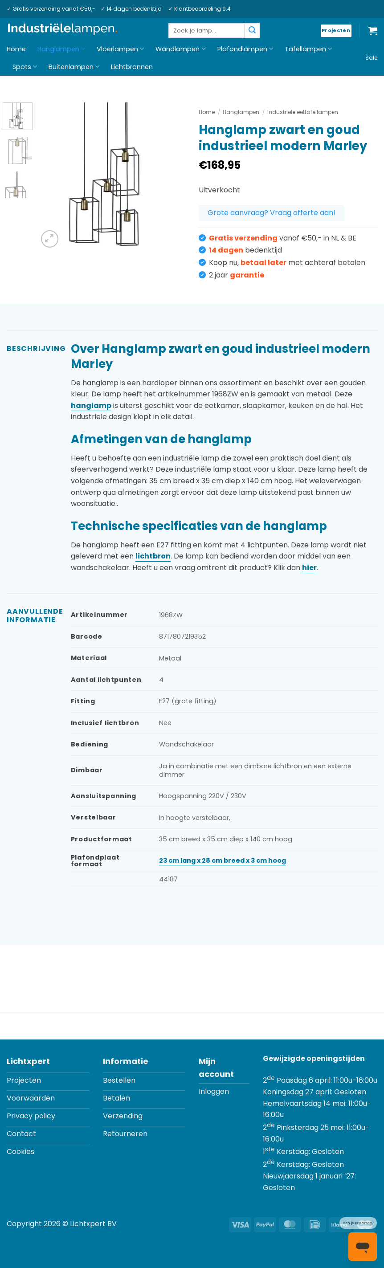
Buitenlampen (74, 66)
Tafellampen (308, 49)
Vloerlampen (120, 49)
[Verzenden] (252, 30)
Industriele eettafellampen (302, 112)
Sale (371, 57)
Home (16, 49)
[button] (372, 31)
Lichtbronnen (132, 66)
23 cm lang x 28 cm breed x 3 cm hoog (222, 860)
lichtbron (153, 556)
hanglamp (91, 405)
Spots (24, 66)
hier (309, 568)
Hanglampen (61, 49)
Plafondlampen (245, 49)
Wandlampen (180, 49)
